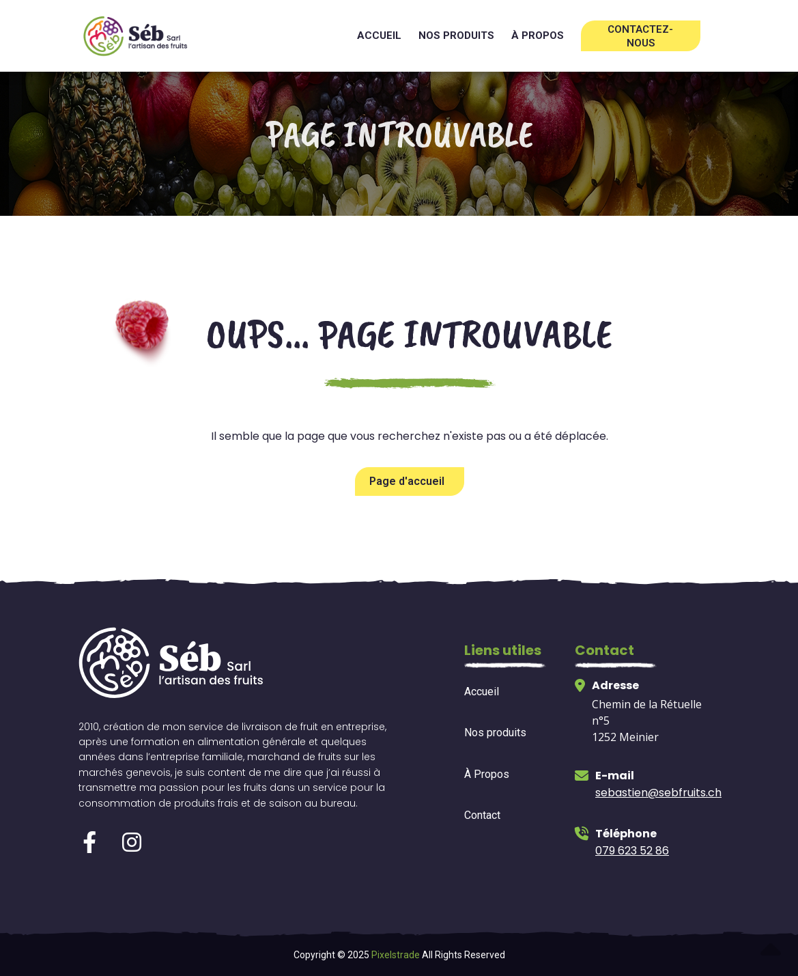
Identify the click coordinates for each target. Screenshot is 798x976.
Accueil (379, 35)
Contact (482, 815)
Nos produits (456, 35)
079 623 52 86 (632, 851)
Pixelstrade (395, 954)
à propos (537, 35)
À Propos (486, 774)
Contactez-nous (640, 36)
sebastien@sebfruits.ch (658, 792)
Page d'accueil (406, 481)
